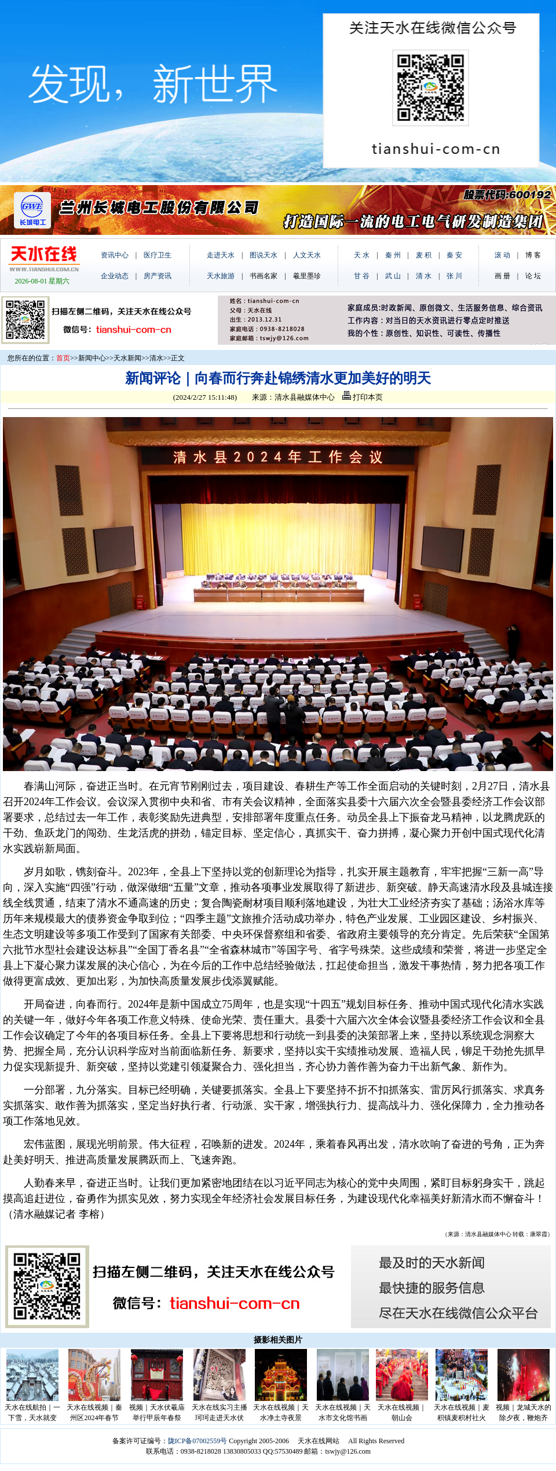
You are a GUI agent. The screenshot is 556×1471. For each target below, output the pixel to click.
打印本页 (362, 397)
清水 (156, 358)
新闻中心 (92, 358)
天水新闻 (127, 358)
